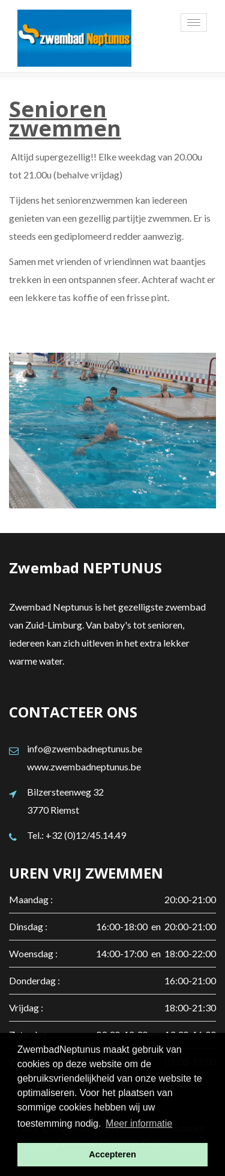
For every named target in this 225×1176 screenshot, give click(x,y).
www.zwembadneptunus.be (84, 766)
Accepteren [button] (112, 1154)
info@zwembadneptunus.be (84, 748)
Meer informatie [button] (139, 1123)
